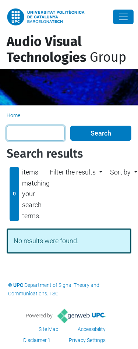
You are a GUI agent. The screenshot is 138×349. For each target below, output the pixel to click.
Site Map (49, 329)
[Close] (123, 17)
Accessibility (92, 329)
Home (13, 115)
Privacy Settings (87, 340)
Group (66, 49)
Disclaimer (35, 340)
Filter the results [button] (73, 172)
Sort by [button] (120, 172)
